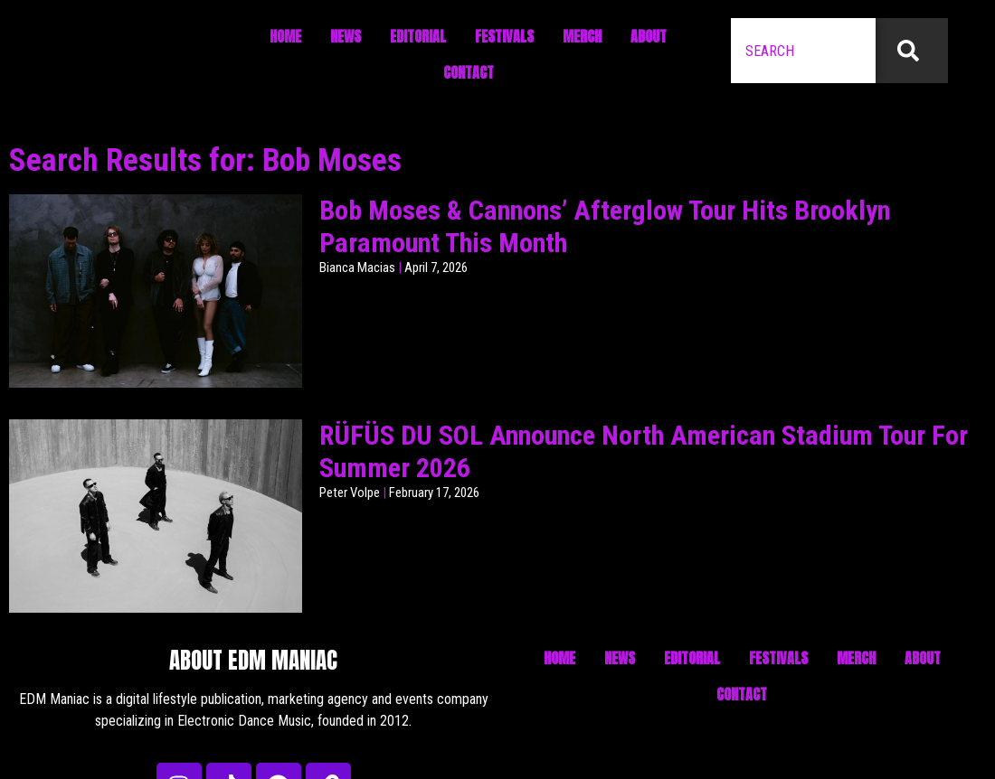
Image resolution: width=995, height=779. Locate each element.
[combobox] (803, 50)
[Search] (912, 50)
